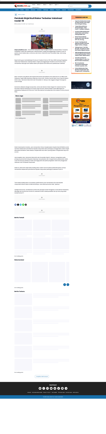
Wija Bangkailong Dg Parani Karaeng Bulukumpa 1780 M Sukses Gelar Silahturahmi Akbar (82, 54)
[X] (18, 205)
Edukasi (52, 10)
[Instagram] (47, 388)
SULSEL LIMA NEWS (59, 397)
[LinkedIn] (62, 388)
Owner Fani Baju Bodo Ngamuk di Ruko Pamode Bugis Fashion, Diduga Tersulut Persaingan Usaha (82, 43)
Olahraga (45, 10)
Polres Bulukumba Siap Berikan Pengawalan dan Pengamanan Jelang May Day (82, 70)
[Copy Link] (26, 205)
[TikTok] (58, 388)
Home (33, 4)
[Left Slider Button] (64, 284)
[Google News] (55, 388)
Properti (58, 10)
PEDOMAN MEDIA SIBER (37, 392)
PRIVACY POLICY (47, 392)
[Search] (78, 6)
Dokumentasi (36, 7)
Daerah (64, 10)
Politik (22, 10)
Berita (39, 4)
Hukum (27, 10)
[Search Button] (90, 6)
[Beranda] (15, 14)
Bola (51, 4)
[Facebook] (15, 205)
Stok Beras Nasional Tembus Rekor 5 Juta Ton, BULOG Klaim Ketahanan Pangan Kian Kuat (82, 59)
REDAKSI (29, 392)
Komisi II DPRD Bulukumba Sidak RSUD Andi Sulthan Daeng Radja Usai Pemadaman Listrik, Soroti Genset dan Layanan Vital (82, 33)
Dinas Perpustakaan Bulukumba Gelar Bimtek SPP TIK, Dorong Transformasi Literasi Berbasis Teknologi (82, 38)
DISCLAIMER (54, 392)
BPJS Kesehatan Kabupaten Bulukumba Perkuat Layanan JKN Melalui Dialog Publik (81, 64)
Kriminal (39, 10)
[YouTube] (51, 388)
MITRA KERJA (75, 392)
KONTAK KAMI (69, 392)
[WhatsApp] (23, 205)
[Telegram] (21, 205)
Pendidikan (78, 10)
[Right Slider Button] (68, 284)
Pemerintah (71, 10)
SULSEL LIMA (49, 397)
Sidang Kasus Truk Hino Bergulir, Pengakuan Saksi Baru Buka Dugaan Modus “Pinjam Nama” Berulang (82, 49)
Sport (57, 4)
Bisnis (45, 4)
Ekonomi (33, 10)
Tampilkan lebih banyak (42, 376)
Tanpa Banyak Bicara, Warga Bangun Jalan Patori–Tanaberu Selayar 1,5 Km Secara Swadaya (82, 28)
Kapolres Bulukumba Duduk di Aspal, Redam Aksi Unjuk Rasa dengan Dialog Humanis (82, 22)
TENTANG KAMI (61, 392)
